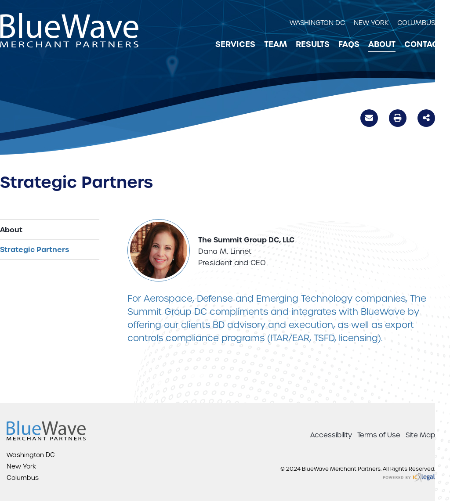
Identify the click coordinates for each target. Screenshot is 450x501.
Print (397, 118)
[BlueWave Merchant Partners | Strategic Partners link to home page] (69, 30)
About (382, 44)
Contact (423, 44)
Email (369, 119)
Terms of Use (378, 435)
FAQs (348, 44)
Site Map (420, 435)
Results (313, 44)
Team (275, 44)
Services (235, 44)
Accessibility (331, 435)
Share (426, 117)
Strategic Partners (34, 249)
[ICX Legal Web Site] (409, 477)
